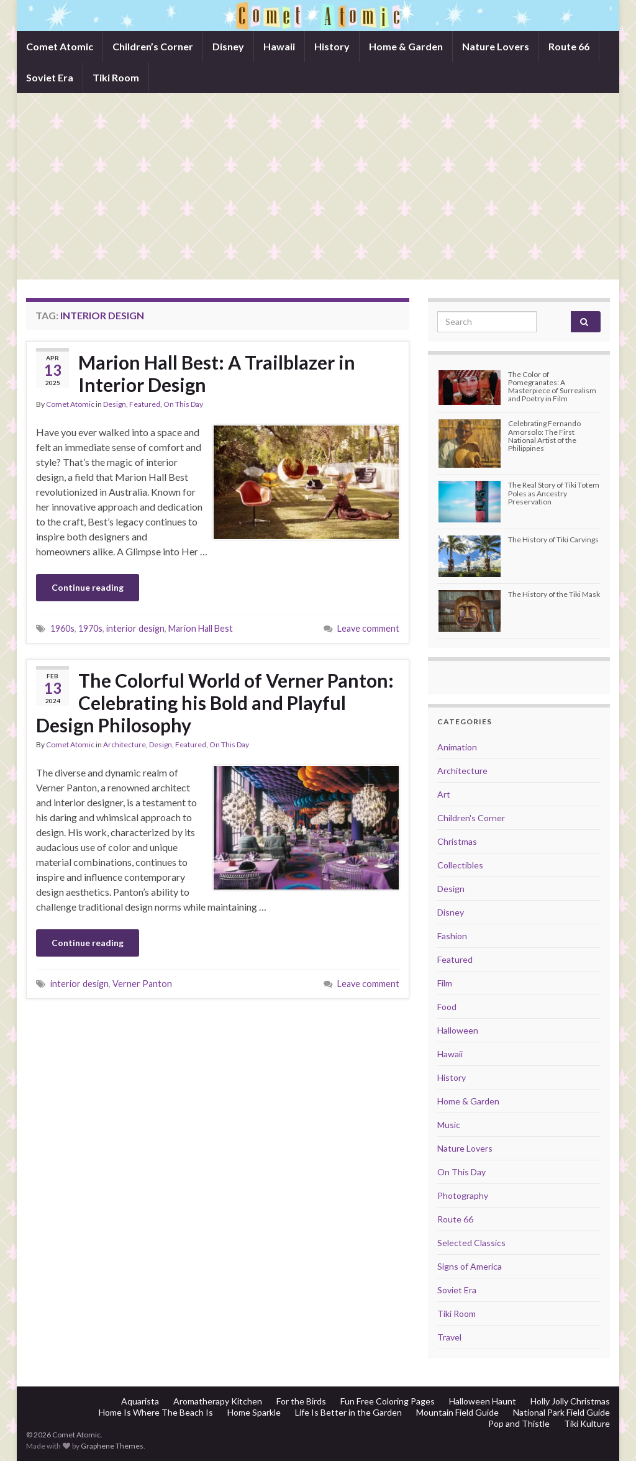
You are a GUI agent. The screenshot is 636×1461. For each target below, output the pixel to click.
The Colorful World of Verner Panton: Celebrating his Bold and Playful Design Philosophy (215, 702)
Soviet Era (49, 77)
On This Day (183, 404)
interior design (135, 628)
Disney (228, 46)
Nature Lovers (495, 46)
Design (114, 404)
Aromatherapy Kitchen (217, 1401)
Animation (457, 747)
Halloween (457, 1030)
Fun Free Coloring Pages (387, 1401)
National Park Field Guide (561, 1412)
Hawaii (279, 46)
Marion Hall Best (200, 628)
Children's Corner (471, 817)
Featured (144, 404)
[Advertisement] (318, 186)
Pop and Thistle (519, 1423)
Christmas (457, 841)
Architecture (124, 744)
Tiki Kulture (587, 1423)
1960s (62, 628)
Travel (449, 1337)
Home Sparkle (254, 1412)
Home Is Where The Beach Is (156, 1412)
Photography (462, 1195)
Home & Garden (406, 46)
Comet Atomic (59, 46)
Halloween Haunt (482, 1401)
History (332, 46)
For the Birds (301, 1401)
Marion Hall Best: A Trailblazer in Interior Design (216, 373)
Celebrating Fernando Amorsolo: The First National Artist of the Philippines (544, 436)
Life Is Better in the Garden (348, 1412)
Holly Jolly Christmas (570, 1401)
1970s (90, 628)
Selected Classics (471, 1242)
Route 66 (568, 46)
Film (444, 983)
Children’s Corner (152, 46)
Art (443, 794)
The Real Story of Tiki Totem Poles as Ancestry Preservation (553, 493)
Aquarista (140, 1401)
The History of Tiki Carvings (553, 539)
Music (448, 1124)
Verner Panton (142, 983)
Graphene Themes (112, 1445)
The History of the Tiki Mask (554, 594)
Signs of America (469, 1266)
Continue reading (88, 587)
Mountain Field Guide (457, 1412)
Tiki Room (116, 77)
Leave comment (368, 628)
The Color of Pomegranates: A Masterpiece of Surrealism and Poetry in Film (552, 387)
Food (447, 1006)
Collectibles (460, 865)
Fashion (452, 936)
